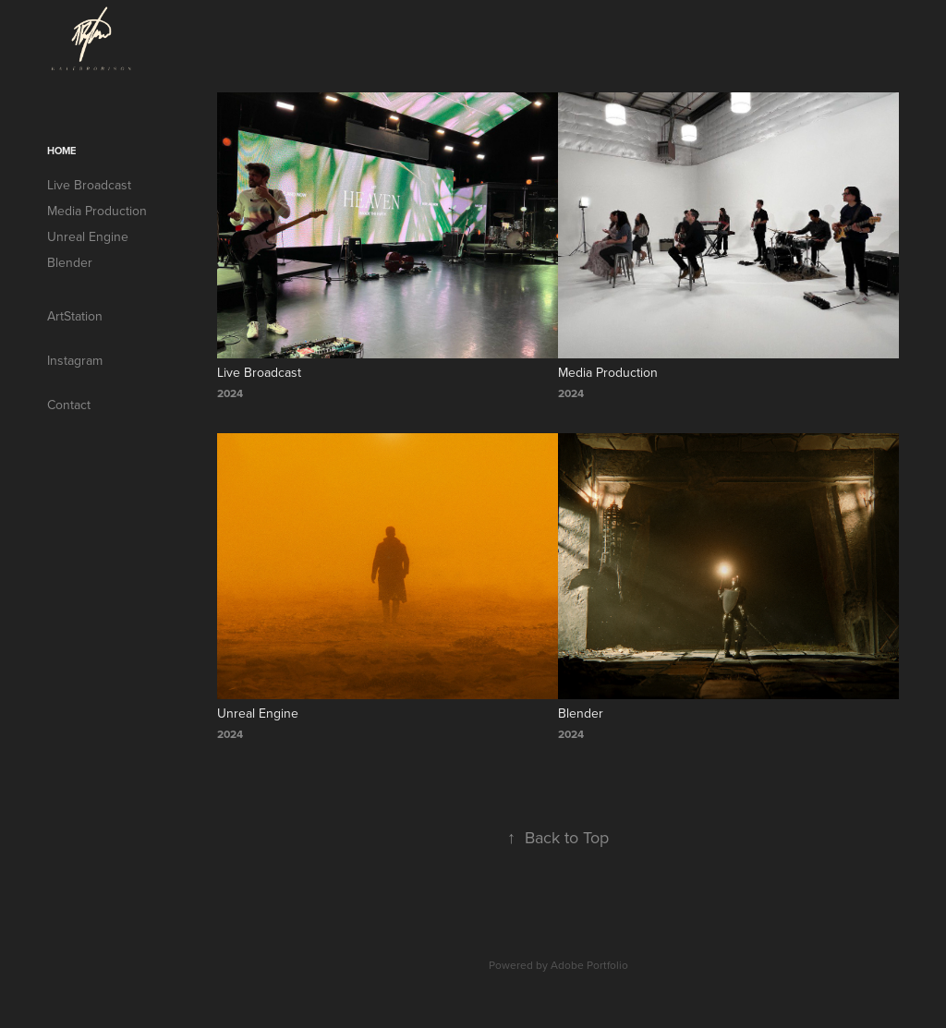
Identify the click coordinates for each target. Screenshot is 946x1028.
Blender (69, 262)
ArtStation (75, 316)
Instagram (75, 360)
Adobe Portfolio (589, 965)
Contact (69, 404)
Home (61, 150)
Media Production (97, 210)
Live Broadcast (89, 184)
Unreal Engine (87, 236)
